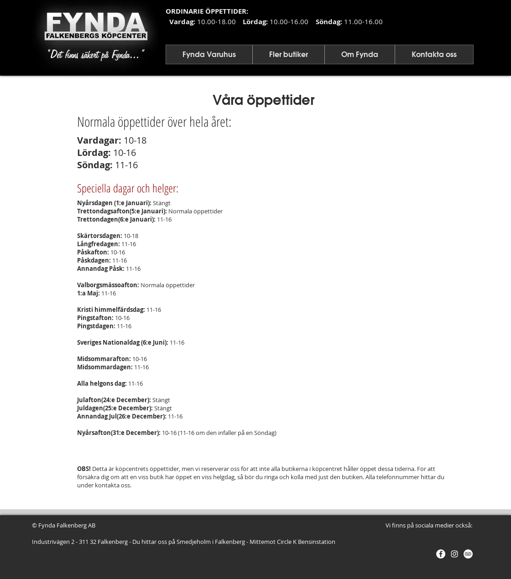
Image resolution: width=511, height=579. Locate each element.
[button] (209, 54)
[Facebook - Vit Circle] (440, 553)
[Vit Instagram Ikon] (454, 553)
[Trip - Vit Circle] (468, 553)
